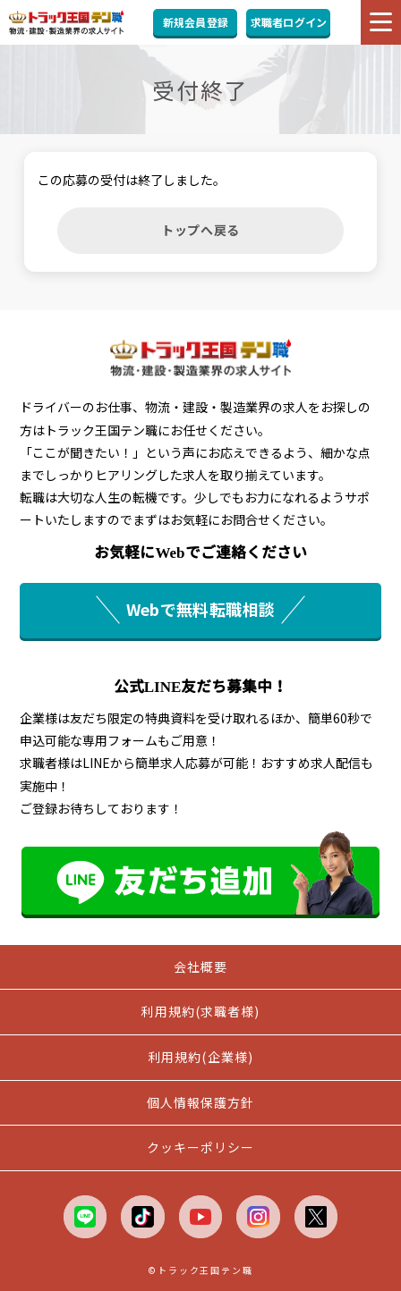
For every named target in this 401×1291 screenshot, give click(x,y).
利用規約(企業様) (200, 1057)
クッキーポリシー (201, 1147)
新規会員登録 (195, 22)
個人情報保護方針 (201, 1102)
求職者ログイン (289, 22)
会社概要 (200, 966)
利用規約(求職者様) (200, 1011)
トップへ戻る (200, 230)
